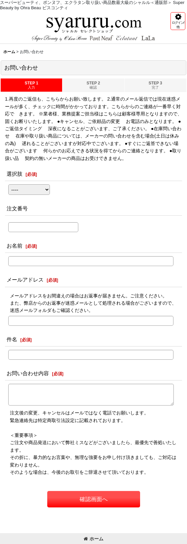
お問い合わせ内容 (28, 373)
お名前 (14, 246)
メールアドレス (25, 280)
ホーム (93, 538)
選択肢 (14, 174)
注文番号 (17, 208)
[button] (177, 21)
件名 (12, 339)
